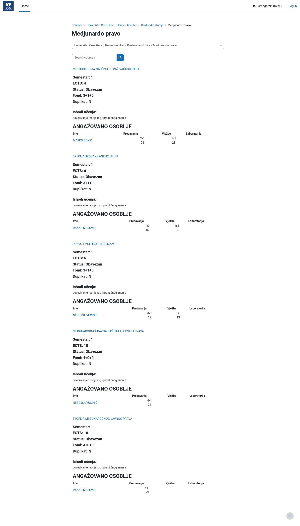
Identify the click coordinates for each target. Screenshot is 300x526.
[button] (268, 6)
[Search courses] (94, 58)
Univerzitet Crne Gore (101, 25)
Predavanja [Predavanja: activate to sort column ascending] (130, 134)
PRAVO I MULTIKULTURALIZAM (93, 246)
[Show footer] (290, 516)
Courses (77, 25)
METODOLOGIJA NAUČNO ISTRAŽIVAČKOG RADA (106, 69)
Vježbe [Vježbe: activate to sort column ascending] (166, 134)
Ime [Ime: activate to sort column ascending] (75, 134)
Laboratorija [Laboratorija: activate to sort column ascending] (194, 134)
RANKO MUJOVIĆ (85, 230)
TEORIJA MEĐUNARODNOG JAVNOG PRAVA (102, 423)
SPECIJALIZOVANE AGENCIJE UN (95, 157)
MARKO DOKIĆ (83, 141)
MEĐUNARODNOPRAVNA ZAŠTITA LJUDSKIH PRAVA (108, 334)
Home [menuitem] (25, 6)
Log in (293, 6)
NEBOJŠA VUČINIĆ (85, 318)
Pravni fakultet (129, 25)
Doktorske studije (154, 25)
